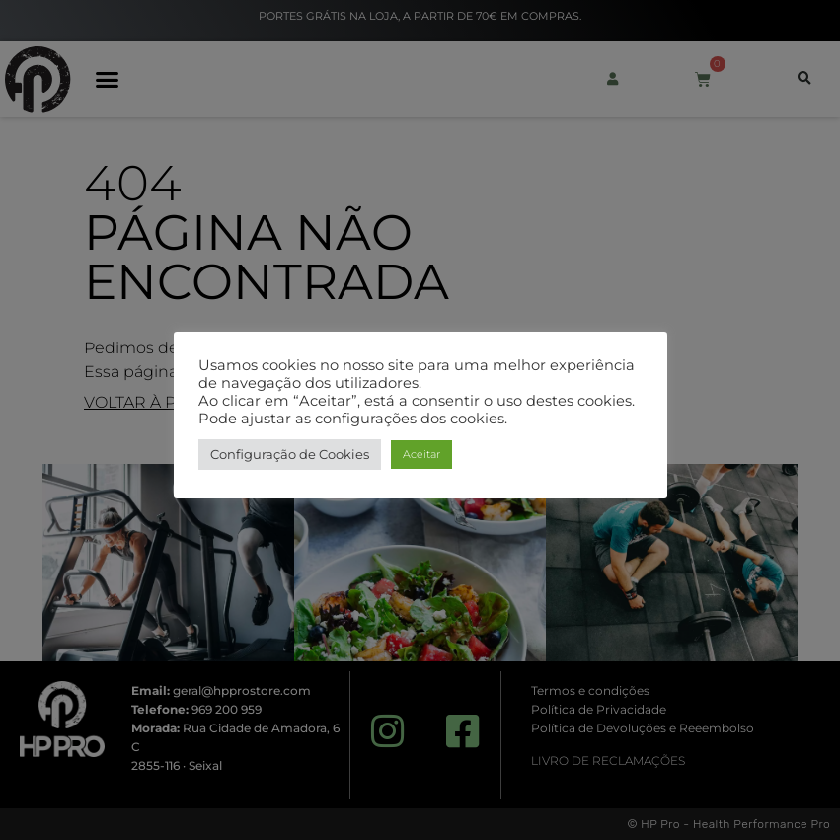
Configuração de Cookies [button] (289, 454)
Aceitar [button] (421, 454)
